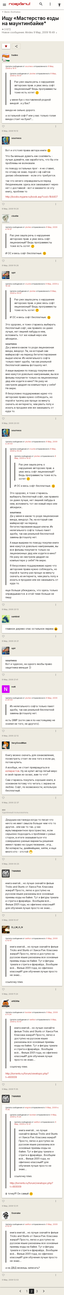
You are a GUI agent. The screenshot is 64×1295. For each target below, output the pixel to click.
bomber (28, 1012)
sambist (15, 616)
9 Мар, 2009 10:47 (10, 920)
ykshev (33, 74)
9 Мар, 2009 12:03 (10, 1280)
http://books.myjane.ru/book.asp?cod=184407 (31, 196)
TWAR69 (16, 871)
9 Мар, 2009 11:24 (10, 994)
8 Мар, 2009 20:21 (10, 641)
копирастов (12, 771)
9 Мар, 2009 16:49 (45, 32)
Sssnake (15, 1213)
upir (13, 272)
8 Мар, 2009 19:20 (10, 209)
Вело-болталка (11, 12)
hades (14, 55)
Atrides (29, 32)
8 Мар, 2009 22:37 (10, 803)
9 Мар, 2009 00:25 (10, 864)
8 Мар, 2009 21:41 (10, 680)
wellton (28, 938)
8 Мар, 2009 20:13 (10, 609)
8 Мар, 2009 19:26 (10, 265)
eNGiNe (15, 1001)
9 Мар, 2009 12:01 (10, 1206)
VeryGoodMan (18, 743)
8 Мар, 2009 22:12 (10, 736)
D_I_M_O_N (17, 927)
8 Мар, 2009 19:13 (10, 131)
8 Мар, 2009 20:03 (10, 423)
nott (13, 686)
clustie (14, 216)
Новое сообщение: (13, 32)
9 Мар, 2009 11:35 (10, 1089)
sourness (29, 66)
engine (28, 1108)
